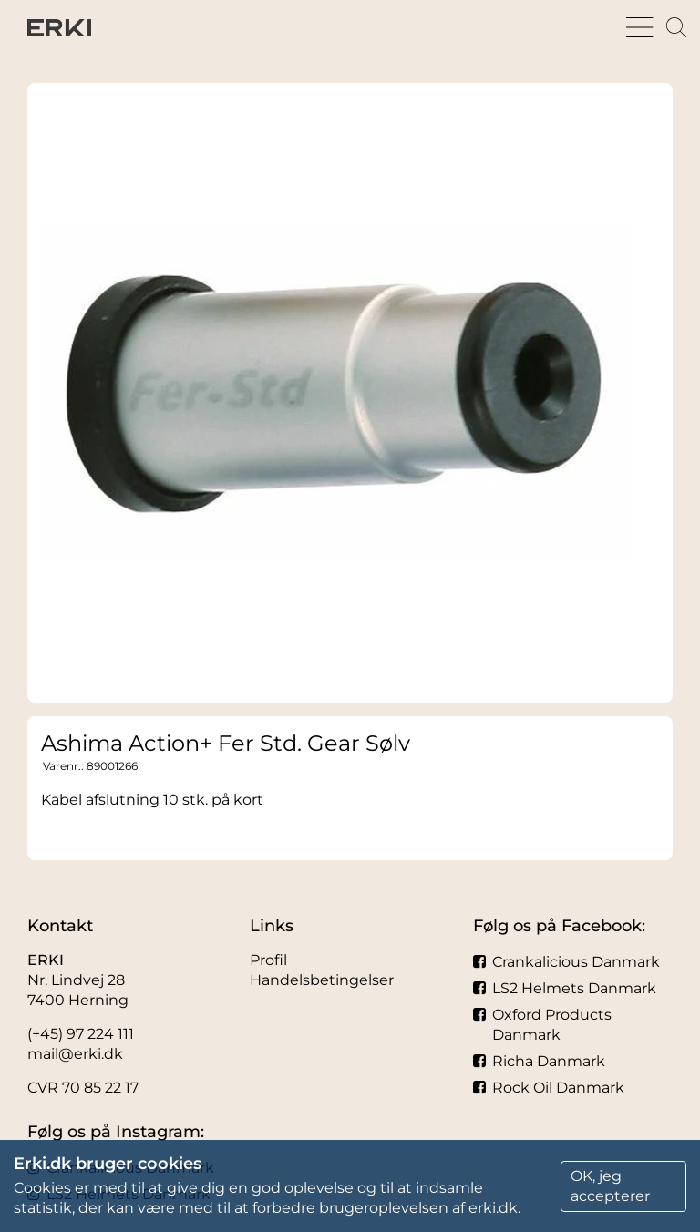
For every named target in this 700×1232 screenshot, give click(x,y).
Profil (268, 960)
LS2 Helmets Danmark (564, 988)
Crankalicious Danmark (566, 961)
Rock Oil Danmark (548, 1087)
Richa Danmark (539, 1061)
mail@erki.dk (75, 1054)
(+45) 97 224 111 (80, 1033)
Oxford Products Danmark (542, 1024)
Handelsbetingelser (322, 980)
